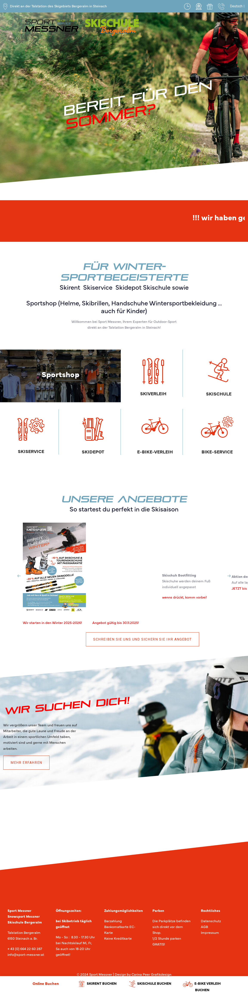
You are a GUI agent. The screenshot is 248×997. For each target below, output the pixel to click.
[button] (237, 6)
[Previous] (19, 576)
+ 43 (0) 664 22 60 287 (25, 948)
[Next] (229, 576)
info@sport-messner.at (26, 954)
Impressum (210, 932)
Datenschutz (211, 920)
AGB (204, 926)
